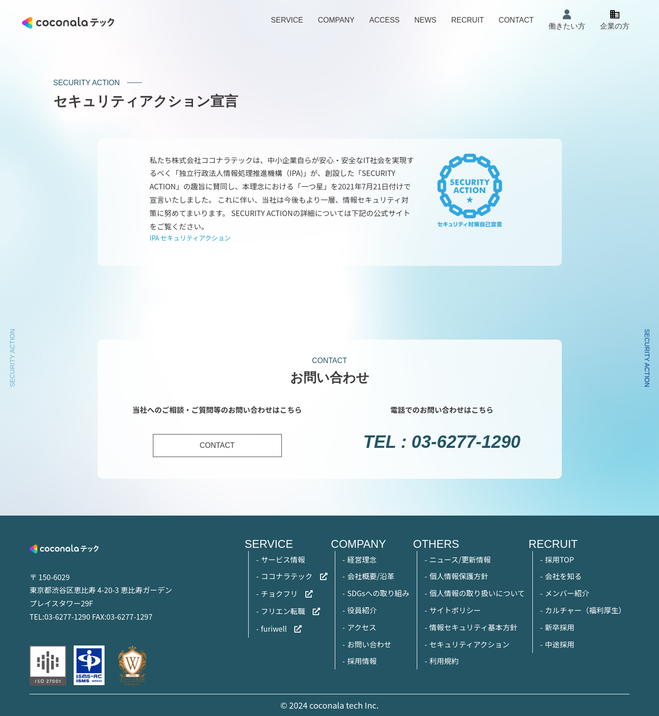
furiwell (274, 628)
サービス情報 (283, 559)
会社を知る (563, 575)
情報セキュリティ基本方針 (473, 627)
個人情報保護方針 (458, 575)
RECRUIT (467, 20)
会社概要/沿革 (370, 575)
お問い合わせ (369, 644)
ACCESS (384, 20)
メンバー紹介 (567, 593)
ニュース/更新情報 (459, 559)
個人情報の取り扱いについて (477, 593)
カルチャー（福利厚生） (585, 610)
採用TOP (559, 559)
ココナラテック (287, 575)
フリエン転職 (283, 610)
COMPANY (336, 20)
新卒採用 (559, 627)
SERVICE (287, 20)
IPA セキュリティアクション (190, 237)
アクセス (361, 627)
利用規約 (444, 660)
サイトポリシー (455, 610)
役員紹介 (362, 610)
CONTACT (516, 20)
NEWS (425, 20)
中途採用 (559, 644)
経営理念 (362, 559)
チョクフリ (279, 593)
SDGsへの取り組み (378, 593)
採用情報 (362, 660)
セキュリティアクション (469, 644)
